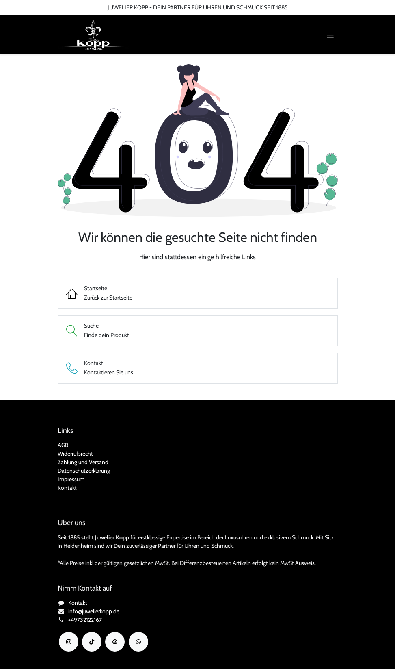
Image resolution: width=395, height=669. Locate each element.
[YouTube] (115, 642)
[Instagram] (68, 642)
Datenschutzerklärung (84, 470)
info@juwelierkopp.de (93, 611)
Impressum (71, 479)
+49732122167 (85, 619)
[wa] (138, 642)
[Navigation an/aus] (330, 35)
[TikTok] (91, 642)
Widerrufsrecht (75, 453)
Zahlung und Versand (83, 462)
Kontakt (67, 487)
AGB (63, 445)
